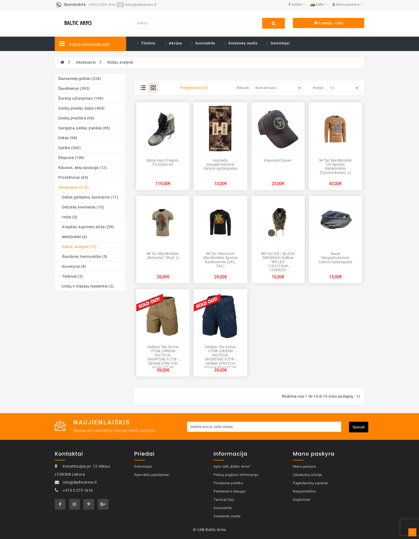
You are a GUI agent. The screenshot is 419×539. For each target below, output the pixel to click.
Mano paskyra (304, 466)
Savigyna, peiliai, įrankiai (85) (84, 128)
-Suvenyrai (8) (72, 266)
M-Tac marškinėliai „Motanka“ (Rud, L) (162, 255)
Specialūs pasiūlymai (151, 475)
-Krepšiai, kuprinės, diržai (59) (86, 227)
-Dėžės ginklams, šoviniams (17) (88, 197)
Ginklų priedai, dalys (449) (81, 108)
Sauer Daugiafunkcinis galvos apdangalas (335, 257)
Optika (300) (69, 148)
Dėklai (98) (67, 138)
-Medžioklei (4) (72, 237)
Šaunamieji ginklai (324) (79, 78)
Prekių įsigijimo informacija (236, 475)
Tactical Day (224, 500)
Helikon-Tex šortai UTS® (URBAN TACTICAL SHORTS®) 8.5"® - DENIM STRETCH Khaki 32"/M (163, 357)
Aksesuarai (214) (73, 187)
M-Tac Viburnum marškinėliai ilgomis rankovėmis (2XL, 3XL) (220, 259)
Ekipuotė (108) (71, 158)
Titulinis (148, 43)
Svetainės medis (243, 43)
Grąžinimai (301, 500)
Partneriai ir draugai (230, 491)
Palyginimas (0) (194, 88)
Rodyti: (318, 88)
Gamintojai (280, 43)
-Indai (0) (67, 217)
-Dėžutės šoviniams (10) (81, 207)
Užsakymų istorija (307, 475)
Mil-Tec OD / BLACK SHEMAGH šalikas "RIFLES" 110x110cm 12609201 (278, 261)
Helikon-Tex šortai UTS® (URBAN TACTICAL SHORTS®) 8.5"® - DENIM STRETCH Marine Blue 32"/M (220, 357)
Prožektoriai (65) (73, 177)
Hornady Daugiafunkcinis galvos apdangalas (220, 164)
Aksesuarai (86, 62)
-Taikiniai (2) (70, 276)
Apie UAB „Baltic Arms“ (232, 466)
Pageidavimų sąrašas (310, 483)
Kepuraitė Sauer (278, 160)
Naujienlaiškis (304, 491)
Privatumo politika (228, 483)
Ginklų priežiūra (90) (76, 118)
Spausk (358, 427)
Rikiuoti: (243, 88)
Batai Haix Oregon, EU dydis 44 (163, 162)
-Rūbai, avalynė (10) (77, 247)
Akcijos (175, 43)
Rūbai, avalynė (120, 62)
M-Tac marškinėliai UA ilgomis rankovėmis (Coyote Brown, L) (335, 166)
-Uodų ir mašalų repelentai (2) (86, 286)
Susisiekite (205, 43)
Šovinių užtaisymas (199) (80, 98)
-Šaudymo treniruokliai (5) (82, 256)
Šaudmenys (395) (74, 88)
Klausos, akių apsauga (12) (82, 167)
